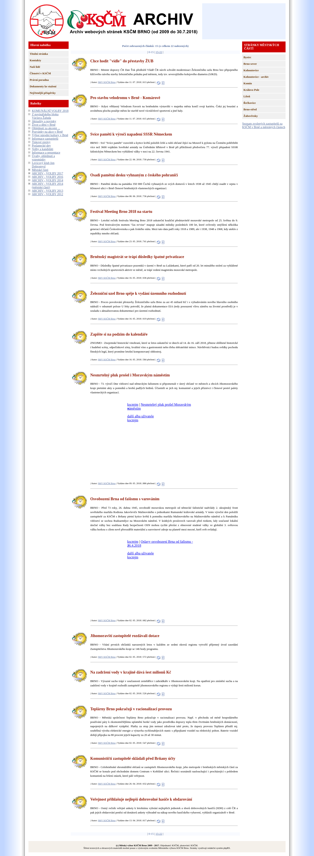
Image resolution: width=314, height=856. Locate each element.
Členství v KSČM (40, 73)
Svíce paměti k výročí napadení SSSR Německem (131, 134)
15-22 (159, 52)
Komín (247, 83)
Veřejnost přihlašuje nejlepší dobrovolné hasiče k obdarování (141, 799)
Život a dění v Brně (44, 124)
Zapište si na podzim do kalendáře (119, 334)
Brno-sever (250, 63)
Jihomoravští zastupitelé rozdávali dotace (124, 636)
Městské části (40, 170)
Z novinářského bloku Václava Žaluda (45, 116)
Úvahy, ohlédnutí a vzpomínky (43, 157)
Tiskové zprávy (41, 142)
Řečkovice (249, 102)
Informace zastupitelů (45, 138)
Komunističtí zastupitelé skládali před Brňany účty (132, 758)
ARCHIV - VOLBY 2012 (47, 194)
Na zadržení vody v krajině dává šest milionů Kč (130, 672)
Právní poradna (39, 79)
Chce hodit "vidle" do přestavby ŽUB (122, 61)
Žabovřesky (250, 116)
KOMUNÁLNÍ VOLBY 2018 (50, 111)
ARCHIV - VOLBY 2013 (47, 190)
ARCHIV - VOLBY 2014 (47, 180)
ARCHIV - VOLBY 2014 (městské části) (47, 185)
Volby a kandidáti (42, 149)
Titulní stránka (39, 53)
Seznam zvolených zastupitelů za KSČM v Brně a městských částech (263, 125)
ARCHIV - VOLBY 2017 (47, 173)
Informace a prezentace (46, 152)
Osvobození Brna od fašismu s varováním (124, 499)
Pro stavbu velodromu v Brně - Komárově (125, 98)
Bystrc (247, 57)
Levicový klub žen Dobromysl (43, 164)
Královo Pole (251, 89)
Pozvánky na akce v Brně (47, 131)
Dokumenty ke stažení (43, 86)
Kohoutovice (251, 70)
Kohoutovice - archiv (256, 76)
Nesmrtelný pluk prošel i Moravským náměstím (130, 375)
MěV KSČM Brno (107, 82)
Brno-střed (250, 109)
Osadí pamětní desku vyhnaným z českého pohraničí (134, 175)
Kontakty (35, 60)
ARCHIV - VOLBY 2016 (47, 177)
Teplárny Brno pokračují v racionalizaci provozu (131, 709)
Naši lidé (35, 66)
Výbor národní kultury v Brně (50, 135)
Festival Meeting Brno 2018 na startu (121, 211)
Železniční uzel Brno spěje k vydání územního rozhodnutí (138, 293)
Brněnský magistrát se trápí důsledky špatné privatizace (137, 257)
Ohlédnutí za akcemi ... (46, 128)
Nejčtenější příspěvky (43, 92)
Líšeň (246, 96)
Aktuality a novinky (44, 121)
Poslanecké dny (41, 145)
